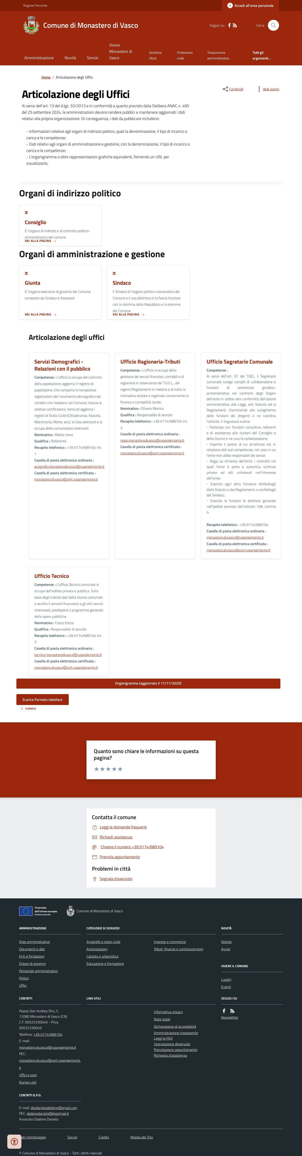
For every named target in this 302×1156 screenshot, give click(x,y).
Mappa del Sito (141, 1137)
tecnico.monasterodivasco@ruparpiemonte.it (68, 654)
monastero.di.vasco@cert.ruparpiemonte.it (66, 479)
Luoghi (226, 979)
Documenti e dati (32, 949)
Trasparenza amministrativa (218, 55)
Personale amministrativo (38, 971)
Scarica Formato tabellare (42, 699)
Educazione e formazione (105, 963)
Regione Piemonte (35, 5)
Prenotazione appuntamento (175, 1049)
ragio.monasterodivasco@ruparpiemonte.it (152, 440)
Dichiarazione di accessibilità (175, 1026)
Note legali (162, 1019)
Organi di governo (32, 963)
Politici (24, 978)
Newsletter (229, 1017)
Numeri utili (27, 1082)
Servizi (92, 58)
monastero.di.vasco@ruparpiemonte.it (235, 537)
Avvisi (225, 949)
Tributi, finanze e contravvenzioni (178, 949)
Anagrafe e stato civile (103, 941)
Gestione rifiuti (155, 55)
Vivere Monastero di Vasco (120, 51)
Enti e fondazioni (31, 956)
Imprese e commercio (170, 941)
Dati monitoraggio (32, 1137)
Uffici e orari (28, 1075)
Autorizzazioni (96, 949)
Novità (70, 58)
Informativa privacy (168, 1012)
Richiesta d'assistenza (170, 1055)
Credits (104, 1137)
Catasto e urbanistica (102, 956)
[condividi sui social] (232, 89)
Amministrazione (39, 58)
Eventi (226, 986)
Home (46, 77)
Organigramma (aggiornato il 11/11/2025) (148, 683)
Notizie (226, 941)
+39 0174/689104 (47, 1034)
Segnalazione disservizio (172, 1044)
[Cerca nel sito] (271, 25)
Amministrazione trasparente (176, 1033)
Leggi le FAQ (163, 1038)
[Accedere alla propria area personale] (250, 5)
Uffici (23, 985)
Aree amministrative (34, 941)
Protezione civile (185, 55)
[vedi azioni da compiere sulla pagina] (267, 89)
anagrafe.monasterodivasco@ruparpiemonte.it (69, 466)
